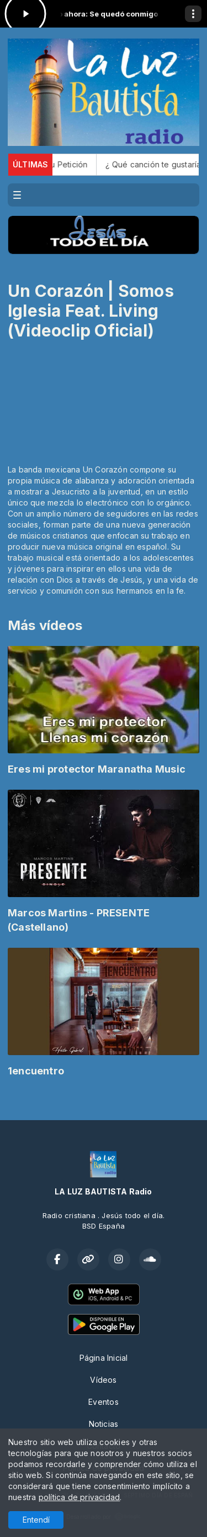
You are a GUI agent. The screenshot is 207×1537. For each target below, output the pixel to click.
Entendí (36, 1519)
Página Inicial (103, 1357)
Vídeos (103, 1379)
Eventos (103, 1401)
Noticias (104, 1424)
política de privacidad (79, 1497)
